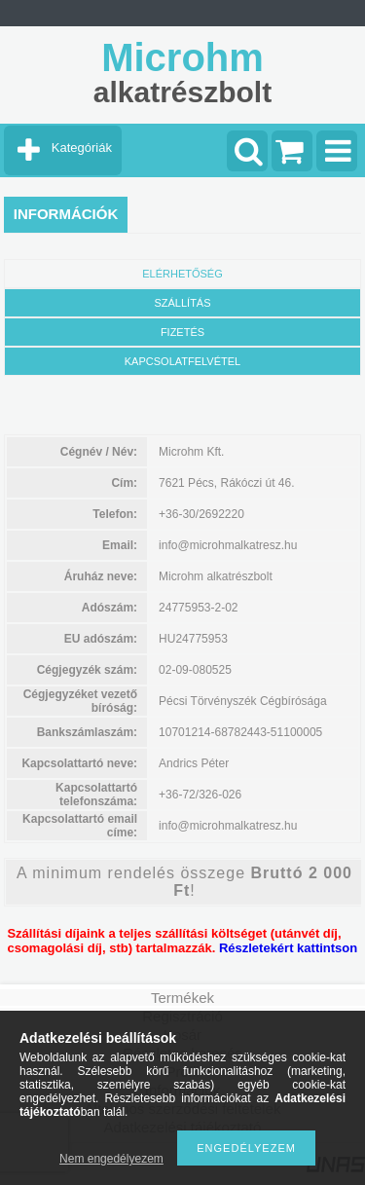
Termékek (182, 997)
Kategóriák (82, 147)
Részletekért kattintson (288, 948)
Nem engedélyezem (111, 1159)
